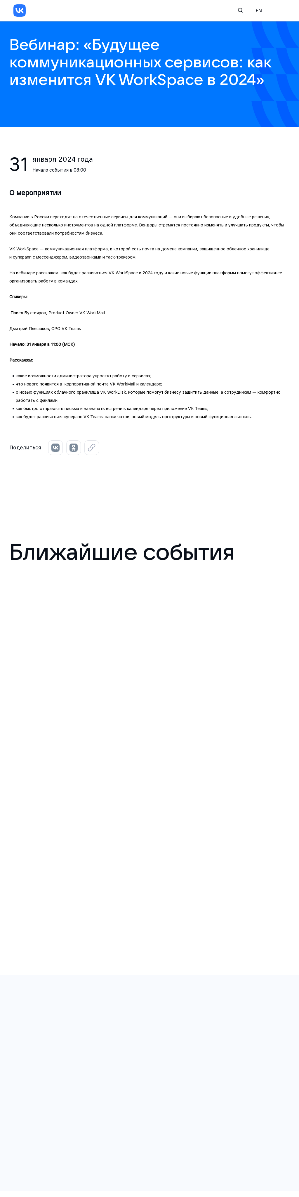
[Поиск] (240, 10)
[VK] (19, 10)
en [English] (259, 10)
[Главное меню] (281, 10)
